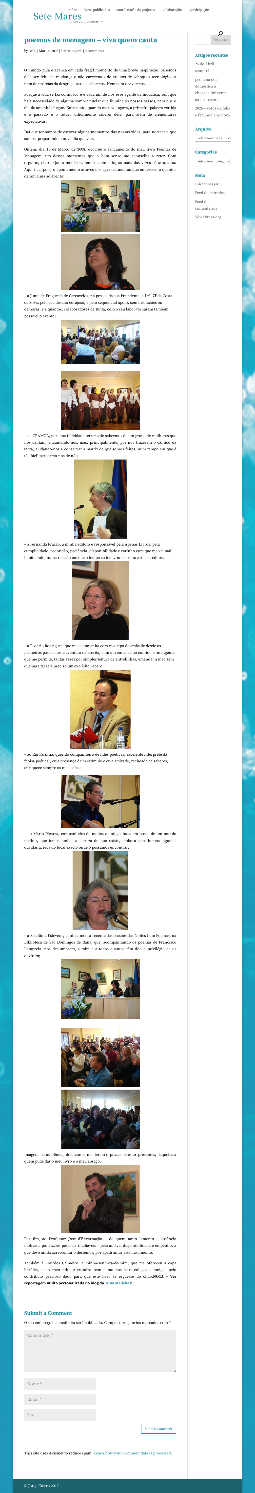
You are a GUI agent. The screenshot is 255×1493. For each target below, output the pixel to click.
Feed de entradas (210, 192)
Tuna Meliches (118, 1283)
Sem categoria (71, 51)
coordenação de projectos (136, 10)
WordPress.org (208, 217)
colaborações (173, 10)
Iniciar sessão (207, 184)
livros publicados (97, 10)
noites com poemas (83, 22)
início (72, 10)
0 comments (94, 51)
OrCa (33, 51)
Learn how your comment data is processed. (133, 1453)
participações (200, 10)
